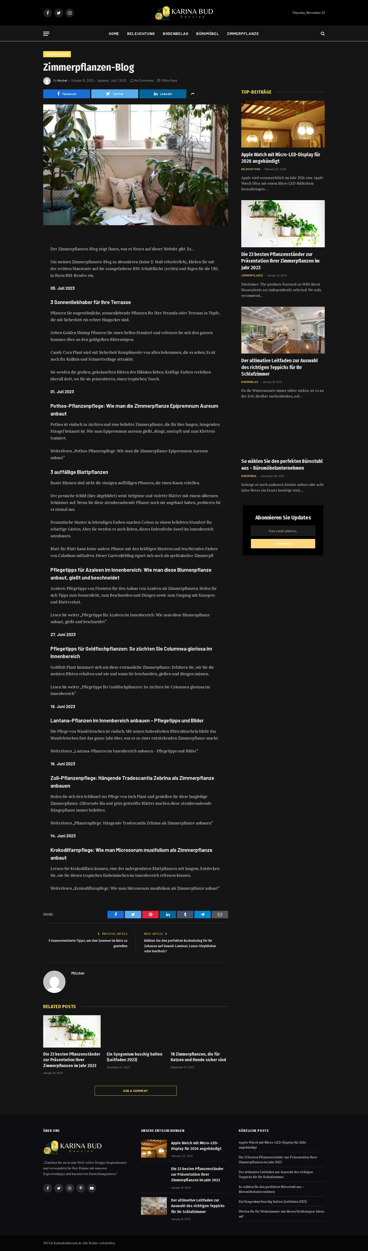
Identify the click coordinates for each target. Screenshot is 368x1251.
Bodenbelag (175, 33)
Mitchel (62, 80)
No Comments (142, 80)
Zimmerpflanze (243, 33)
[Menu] (46, 33)
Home (114, 33)
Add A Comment (135, 1091)
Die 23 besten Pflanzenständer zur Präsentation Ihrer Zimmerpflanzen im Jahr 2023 (71, 1060)
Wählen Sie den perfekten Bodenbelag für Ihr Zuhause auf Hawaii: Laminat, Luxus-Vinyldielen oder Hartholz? (180, 945)
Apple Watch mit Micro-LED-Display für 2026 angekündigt (280, 158)
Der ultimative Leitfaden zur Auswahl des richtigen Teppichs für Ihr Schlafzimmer (279, 367)
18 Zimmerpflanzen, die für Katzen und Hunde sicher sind (198, 1057)
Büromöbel (207, 33)
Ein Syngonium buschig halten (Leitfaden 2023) (134, 1057)
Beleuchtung (141, 33)
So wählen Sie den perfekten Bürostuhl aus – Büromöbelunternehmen (282, 464)
